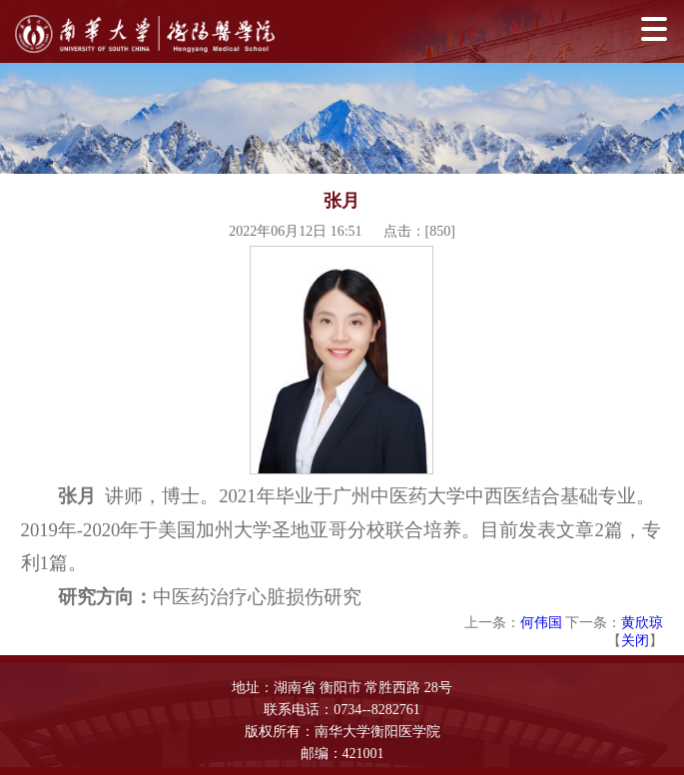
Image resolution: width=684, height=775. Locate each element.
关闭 (635, 640)
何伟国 (541, 622)
